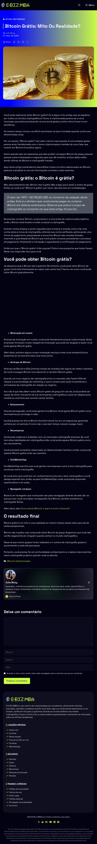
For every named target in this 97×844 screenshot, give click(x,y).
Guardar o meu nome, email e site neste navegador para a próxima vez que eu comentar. (44, 673)
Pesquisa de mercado (18, 772)
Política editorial (16, 799)
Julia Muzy (10, 33)
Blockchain (14, 769)
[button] (79, 5)
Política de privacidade (19, 789)
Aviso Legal (14, 795)
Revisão (12, 776)
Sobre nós (13, 730)
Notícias (12, 759)
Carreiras (13, 743)
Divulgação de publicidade (20, 802)
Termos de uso (15, 792)
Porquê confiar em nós (19, 740)
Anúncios (13, 805)
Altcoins (12, 766)
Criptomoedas (19, 19)
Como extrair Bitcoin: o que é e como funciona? (45, 508)
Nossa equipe (15, 736)
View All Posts (15, 596)
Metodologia (14, 746)
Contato (12, 733)
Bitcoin (8, 19)
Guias (11, 762)
